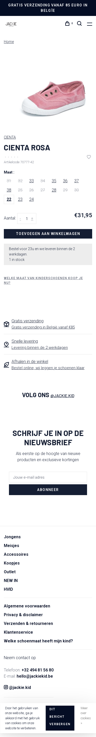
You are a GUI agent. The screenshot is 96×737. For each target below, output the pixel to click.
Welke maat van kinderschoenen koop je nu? (43, 280)
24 (31, 199)
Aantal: (10, 218)
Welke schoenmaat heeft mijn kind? (38, 641)
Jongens (12, 536)
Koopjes (12, 563)
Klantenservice (18, 632)
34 (42, 180)
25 (20, 190)
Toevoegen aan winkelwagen (48, 234)
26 (31, 190)
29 (65, 190)
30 (76, 190)
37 (76, 180)
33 (31, 180)
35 (54, 180)
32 (20, 180)
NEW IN (11, 580)
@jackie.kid (62, 395)
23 (20, 199)
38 (9, 190)
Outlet (10, 571)
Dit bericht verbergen (59, 716)
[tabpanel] (48, 90)
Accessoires (16, 554)
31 (9, 180)
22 (9, 199)
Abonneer (48, 490)
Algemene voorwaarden (27, 606)
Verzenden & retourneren (28, 623)
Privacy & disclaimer (23, 614)
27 (42, 190)
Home (9, 42)
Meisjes (11, 545)
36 (65, 180)
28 (54, 190)
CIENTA (10, 137)
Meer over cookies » (86, 715)
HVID (8, 589)
